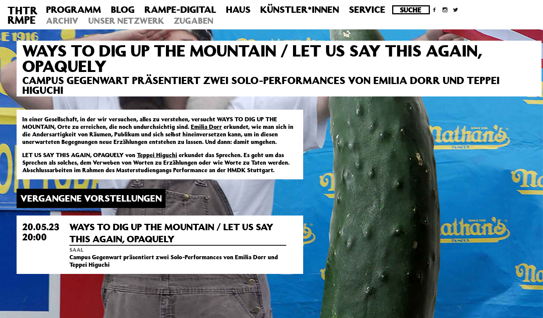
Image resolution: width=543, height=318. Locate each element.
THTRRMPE (22, 15)
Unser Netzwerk (126, 20)
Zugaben (193, 20)
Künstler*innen (299, 9)
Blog (123, 9)
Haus (238, 9)
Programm (73, 9)
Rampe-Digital (180, 9)
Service (367, 9)
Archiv (62, 20)
